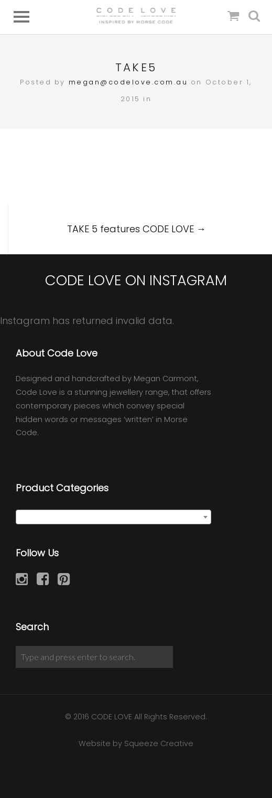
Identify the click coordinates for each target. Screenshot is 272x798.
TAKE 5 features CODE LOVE (136, 228)
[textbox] (113, 517)
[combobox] (113, 517)
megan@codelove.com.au (128, 82)
